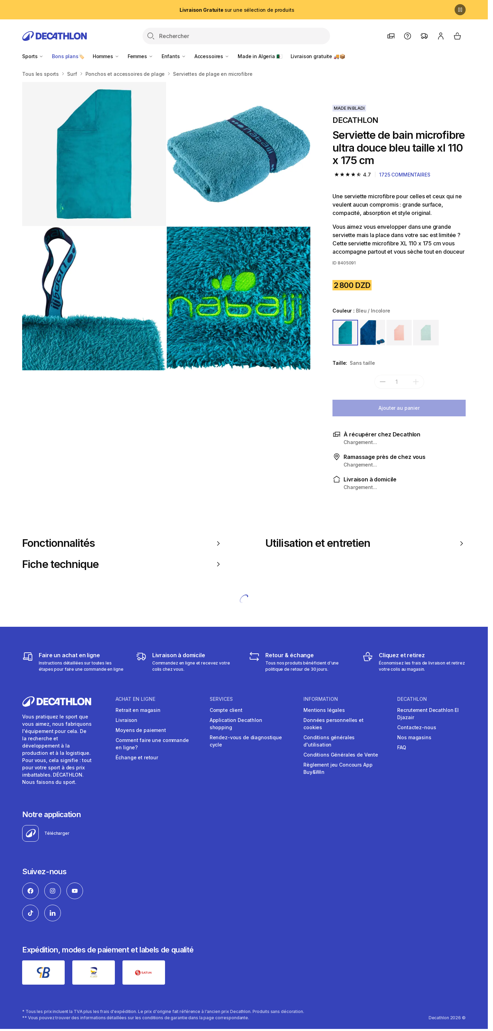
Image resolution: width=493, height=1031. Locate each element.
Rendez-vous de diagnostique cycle (246, 741)
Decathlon (412, 699)
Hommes (106, 56)
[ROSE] (399, 332)
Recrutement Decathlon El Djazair (428, 713)
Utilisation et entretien (365, 543)
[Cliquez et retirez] (414, 661)
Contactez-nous (416, 727)
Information (320, 699)
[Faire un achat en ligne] (74, 661)
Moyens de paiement (141, 730)
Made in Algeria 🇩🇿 (260, 56)
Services (221, 699)
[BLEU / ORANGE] (372, 332)
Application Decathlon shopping (236, 723)
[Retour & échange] (300, 661)
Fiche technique (122, 564)
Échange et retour (137, 757)
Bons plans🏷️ (68, 56)
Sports (33, 56)
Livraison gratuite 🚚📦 (318, 56)
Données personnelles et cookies (333, 723)
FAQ (401, 747)
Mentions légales (324, 710)
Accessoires (211, 56)
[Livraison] (187, 661)
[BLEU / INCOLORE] (345, 332)
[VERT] (426, 332)
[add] (416, 382)
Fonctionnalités (122, 543)
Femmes (140, 56)
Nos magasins (414, 737)
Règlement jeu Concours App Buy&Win (337, 768)
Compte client (226, 710)
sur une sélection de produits (237, 10)
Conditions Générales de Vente (340, 755)
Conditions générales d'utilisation (329, 741)
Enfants (174, 56)
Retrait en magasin (138, 710)
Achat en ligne (135, 699)
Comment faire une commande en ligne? (152, 743)
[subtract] (382, 382)
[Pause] (460, 9)
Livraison (126, 720)
